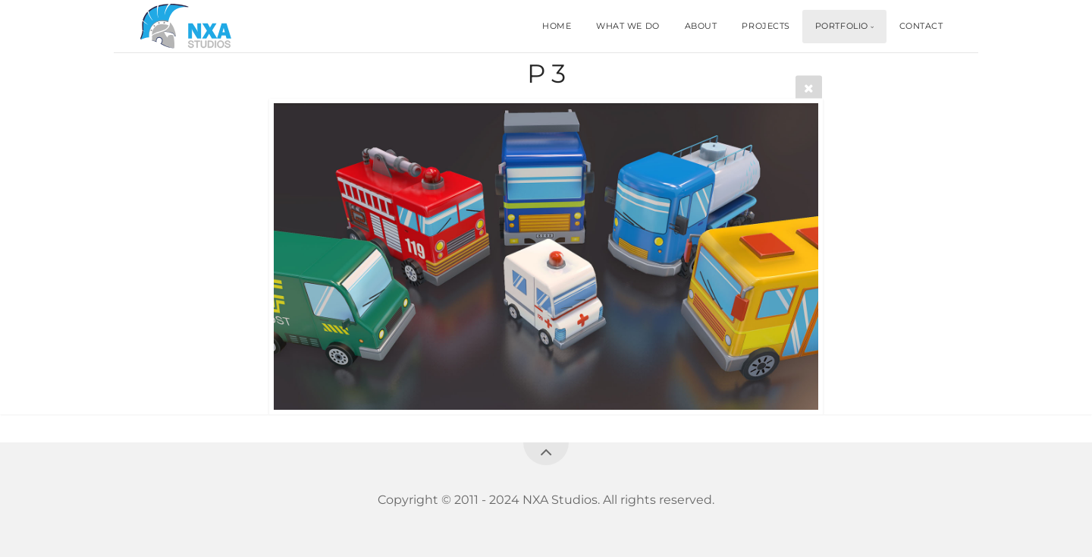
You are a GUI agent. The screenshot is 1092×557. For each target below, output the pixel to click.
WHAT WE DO (628, 25)
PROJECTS (765, 25)
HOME (556, 25)
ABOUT (701, 25)
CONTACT (921, 25)
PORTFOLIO (841, 25)
